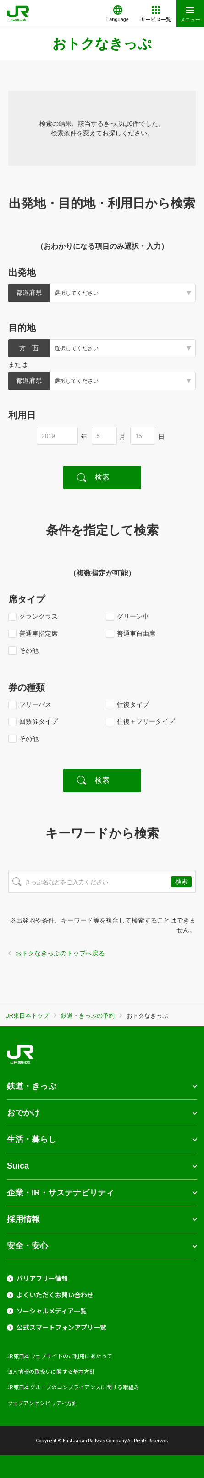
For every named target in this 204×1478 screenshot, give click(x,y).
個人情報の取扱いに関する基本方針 (51, 1371)
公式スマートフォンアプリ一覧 (61, 1327)
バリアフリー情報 (42, 1278)
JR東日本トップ (27, 1015)
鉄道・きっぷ (31, 1086)
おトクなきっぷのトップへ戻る (60, 953)
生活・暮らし (31, 1139)
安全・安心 (27, 1245)
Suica (18, 1165)
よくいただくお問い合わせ (55, 1295)
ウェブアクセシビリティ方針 (42, 1403)
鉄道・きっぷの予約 (88, 1015)
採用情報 (23, 1219)
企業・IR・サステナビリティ (60, 1192)
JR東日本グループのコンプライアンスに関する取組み (73, 1387)
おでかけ (23, 1112)
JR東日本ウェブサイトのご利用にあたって (59, 1356)
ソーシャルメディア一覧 (52, 1311)
